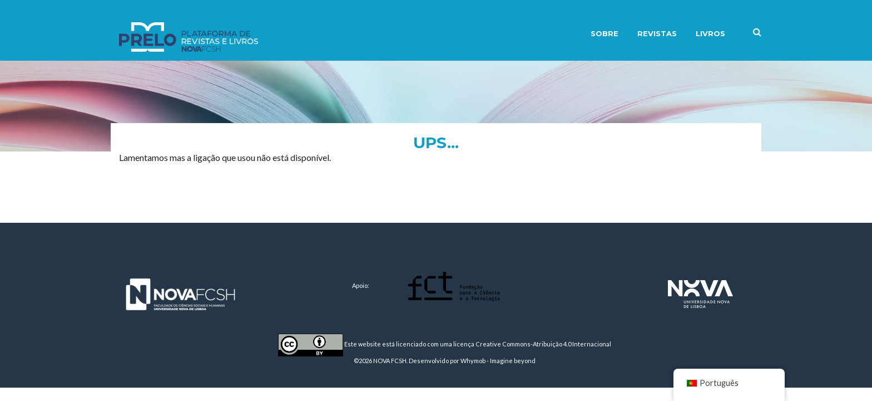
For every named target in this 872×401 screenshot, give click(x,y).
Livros (710, 33)
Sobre (604, 33)
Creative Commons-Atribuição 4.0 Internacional (543, 344)
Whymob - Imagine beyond (498, 360)
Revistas (657, 33)
